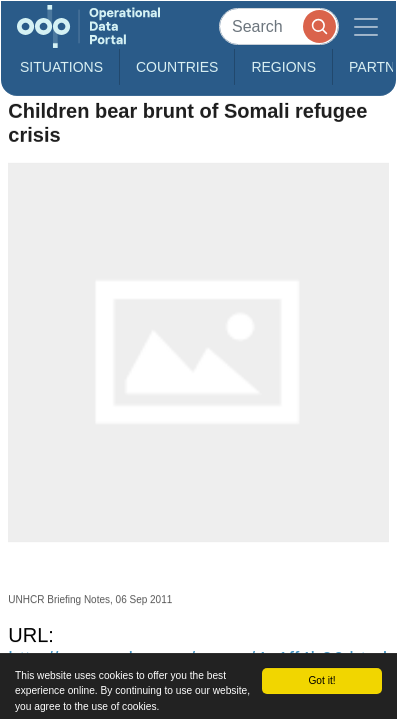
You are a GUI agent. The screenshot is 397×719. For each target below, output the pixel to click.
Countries (177, 67)
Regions (283, 67)
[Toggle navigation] (366, 26)
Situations (61, 67)
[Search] (279, 26)
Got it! (321, 680)
